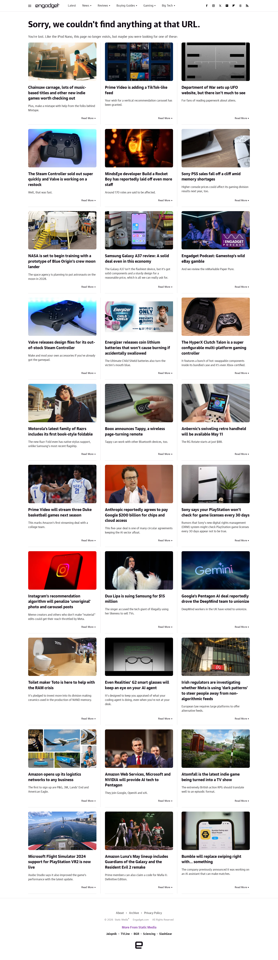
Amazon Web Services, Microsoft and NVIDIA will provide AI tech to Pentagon (138, 779)
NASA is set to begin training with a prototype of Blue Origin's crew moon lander (62, 261)
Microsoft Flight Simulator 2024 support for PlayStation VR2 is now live (59, 862)
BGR (136, 934)
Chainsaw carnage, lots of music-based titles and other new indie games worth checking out (57, 93)
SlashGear (165, 934)
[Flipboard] (233, 5)
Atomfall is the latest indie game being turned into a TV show (211, 777)
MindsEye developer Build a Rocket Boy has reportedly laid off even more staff (138, 179)
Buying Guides (125, 5)
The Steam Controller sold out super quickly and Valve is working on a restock (60, 179)
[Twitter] (220, 5)
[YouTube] (227, 5)
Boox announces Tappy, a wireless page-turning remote (135, 431)
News (85, 5)
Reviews (103, 5)
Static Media (121, 920)
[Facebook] (206, 5)
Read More (87, 118)
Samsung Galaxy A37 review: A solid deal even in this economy (137, 258)
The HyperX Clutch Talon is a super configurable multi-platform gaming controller (214, 347)
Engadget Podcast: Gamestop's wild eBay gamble (213, 258)
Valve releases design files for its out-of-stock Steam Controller (61, 345)
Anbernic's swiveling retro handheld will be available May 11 (214, 431)
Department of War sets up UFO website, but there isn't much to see (213, 90)
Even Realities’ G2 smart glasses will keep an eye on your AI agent (137, 685)
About (120, 913)
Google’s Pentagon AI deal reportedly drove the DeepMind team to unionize (215, 599)
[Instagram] (213, 5)
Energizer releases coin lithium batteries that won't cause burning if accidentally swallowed (137, 347)
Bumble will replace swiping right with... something (211, 859)
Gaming (148, 5)
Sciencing (149, 934)
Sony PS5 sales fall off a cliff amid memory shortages (211, 176)
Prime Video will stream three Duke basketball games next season (60, 512)
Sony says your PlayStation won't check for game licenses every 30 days (215, 512)
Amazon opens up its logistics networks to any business (54, 777)
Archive (134, 913)
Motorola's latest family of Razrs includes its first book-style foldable (60, 431)
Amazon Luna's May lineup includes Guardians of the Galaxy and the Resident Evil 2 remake (136, 862)
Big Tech (167, 5)
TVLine (125, 934)
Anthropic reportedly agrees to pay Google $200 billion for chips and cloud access (136, 515)
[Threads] (240, 5)
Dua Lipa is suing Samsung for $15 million (135, 599)
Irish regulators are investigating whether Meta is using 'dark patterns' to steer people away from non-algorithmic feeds (215, 691)
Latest (72, 5)
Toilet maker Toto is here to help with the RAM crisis (61, 685)
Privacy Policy (153, 913)
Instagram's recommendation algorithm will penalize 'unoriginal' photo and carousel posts (59, 601)
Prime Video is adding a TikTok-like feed (136, 90)
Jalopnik (111, 934)
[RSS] (247, 5)
